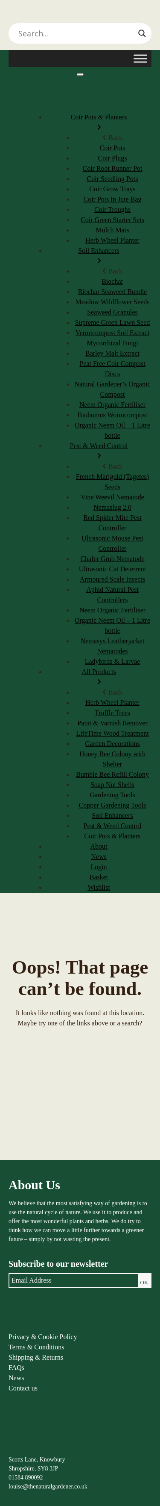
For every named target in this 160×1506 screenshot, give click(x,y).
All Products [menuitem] (98, 677)
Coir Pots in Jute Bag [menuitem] (112, 199)
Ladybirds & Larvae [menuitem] (112, 661)
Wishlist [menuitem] (98, 887)
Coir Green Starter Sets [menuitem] (112, 219)
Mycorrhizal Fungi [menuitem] (112, 343)
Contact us (23, 1388)
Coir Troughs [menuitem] (112, 209)
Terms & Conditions (36, 1347)
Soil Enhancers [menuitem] (98, 256)
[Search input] (76, 33)
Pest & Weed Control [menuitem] (98, 451)
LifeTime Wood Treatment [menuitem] (112, 733)
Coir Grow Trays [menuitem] (112, 189)
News (16, 1377)
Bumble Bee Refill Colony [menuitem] (112, 774)
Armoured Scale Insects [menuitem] (112, 579)
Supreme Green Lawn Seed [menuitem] (112, 322)
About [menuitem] (99, 846)
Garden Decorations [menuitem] (112, 743)
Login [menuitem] (98, 866)
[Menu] (80, 74)
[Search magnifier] (142, 33)
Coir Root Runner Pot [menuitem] (112, 168)
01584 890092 (26, 1477)
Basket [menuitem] (99, 877)
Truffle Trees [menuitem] (112, 712)
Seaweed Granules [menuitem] (112, 312)
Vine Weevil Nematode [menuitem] (112, 497)
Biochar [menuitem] (112, 281)
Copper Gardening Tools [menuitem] (112, 805)
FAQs (16, 1367)
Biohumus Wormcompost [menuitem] (112, 415)
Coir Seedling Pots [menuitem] (112, 178)
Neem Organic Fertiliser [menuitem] (112, 404)
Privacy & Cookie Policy (43, 1336)
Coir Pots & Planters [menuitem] (98, 123)
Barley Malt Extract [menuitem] (112, 353)
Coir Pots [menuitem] (112, 147)
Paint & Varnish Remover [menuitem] (112, 723)
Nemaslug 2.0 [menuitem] (112, 507)
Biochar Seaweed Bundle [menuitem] (112, 291)
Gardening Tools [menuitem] (112, 795)
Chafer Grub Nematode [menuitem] (112, 558)
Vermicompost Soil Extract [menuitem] (112, 332)
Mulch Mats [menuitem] (112, 230)
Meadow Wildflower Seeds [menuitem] (112, 302)
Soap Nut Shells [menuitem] (112, 784)
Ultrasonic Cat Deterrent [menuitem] (112, 569)
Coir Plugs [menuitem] (112, 158)
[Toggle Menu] (140, 58)
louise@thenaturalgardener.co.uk (48, 1486)
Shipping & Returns (36, 1357)
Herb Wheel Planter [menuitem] (112, 240)
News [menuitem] (98, 856)
